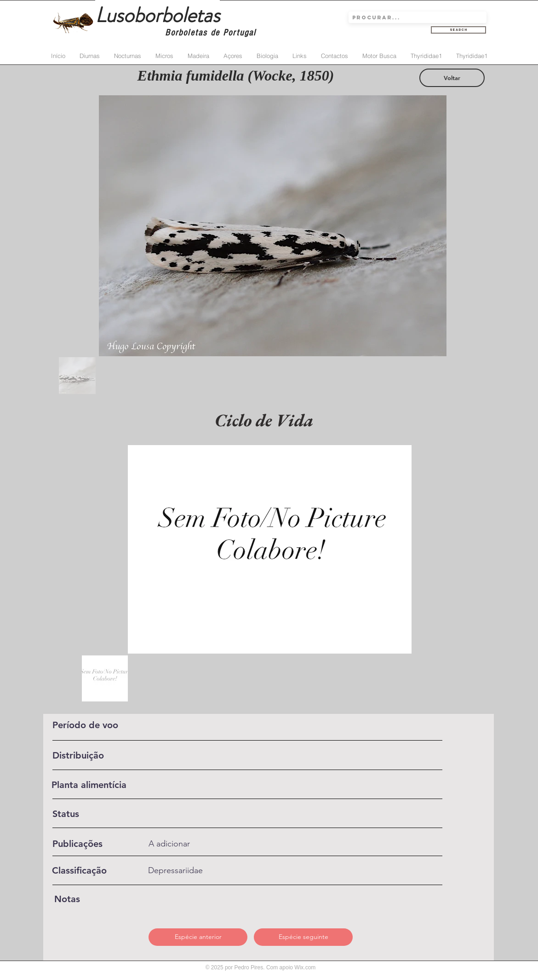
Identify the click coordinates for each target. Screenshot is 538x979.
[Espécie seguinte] (303, 937)
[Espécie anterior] (198, 937)
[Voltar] (452, 78)
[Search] (458, 30)
